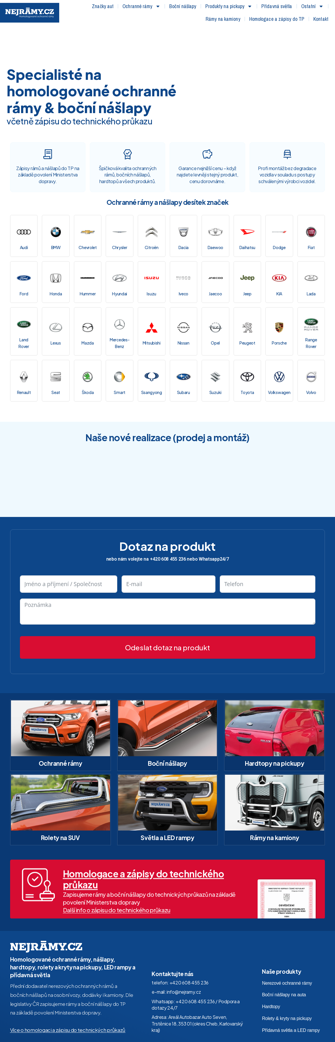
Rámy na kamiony (223, 19)
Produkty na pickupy (229, 6)
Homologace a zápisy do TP (277, 19)
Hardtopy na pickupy (274, 729)
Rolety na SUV (60, 804)
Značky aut (102, 6)
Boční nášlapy (182, 6)
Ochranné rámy (141, 6)
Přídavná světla (276, 6)
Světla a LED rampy (167, 804)
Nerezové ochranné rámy (287, 949)
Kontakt (320, 19)
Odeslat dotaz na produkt (167, 613)
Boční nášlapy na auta (284, 960)
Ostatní (312, 6)
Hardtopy (271, 972)
